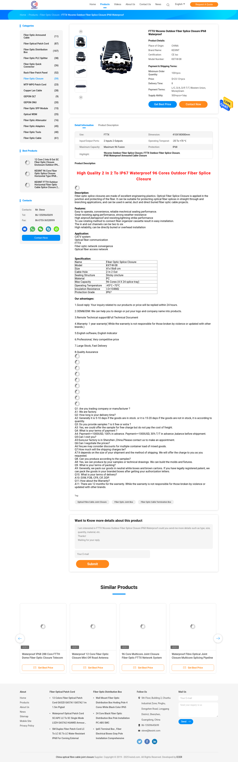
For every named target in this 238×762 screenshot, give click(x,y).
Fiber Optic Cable (41, 138)
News (23, 711)
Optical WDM (41, 114)
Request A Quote (204, 4)
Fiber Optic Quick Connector (41, 65)
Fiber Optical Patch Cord (41, 43)
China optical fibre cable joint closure (75, 757)
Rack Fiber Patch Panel (41, 72)
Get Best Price (162, 104)
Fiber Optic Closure (41, 78)
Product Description (108, 125)
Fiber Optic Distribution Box (41, 51)
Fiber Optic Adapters (41, 126)
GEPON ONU (41, 102)
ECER (179, 757)
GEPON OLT (41, 96)
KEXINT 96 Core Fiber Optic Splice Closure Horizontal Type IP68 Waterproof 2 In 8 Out (46, 173)
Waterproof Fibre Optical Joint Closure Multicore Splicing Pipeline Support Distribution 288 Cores (192, 658)
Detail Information (84, 125)
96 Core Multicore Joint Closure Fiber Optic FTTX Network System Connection (142, 658)
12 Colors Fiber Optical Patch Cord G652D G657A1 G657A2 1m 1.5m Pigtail (69, 702)
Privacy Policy (27, 725)
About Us (24, 707)
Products (24, 702)
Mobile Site (25, 721)
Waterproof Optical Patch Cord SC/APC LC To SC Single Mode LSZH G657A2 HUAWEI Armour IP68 (68, 718)
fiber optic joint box (124, 502)
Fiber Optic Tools (41, 132)
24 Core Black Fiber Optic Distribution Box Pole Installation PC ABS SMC (113, 718)
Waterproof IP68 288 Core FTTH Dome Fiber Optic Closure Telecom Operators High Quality (42, 658)
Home (23, 698)
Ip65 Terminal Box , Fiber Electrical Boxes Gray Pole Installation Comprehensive (110, 734)
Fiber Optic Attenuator (41, 120)
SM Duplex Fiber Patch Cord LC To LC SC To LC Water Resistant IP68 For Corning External (68, 734)
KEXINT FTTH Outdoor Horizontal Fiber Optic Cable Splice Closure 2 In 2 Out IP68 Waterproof (47, 185)
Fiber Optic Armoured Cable (41, 36)
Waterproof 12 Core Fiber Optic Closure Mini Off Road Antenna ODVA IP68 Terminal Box (90, 658)
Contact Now (41, 237)
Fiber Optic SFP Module (41, 108)
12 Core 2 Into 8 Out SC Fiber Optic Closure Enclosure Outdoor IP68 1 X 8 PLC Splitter (47, 162)
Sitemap (24, 716)
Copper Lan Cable (41, 90)
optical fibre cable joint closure (92, 502)
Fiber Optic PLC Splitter (41, 58)
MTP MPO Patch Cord (41, 84)
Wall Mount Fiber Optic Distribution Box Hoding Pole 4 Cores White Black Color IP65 (111, 702)
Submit (92, 564)
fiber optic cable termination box (156, 502)
